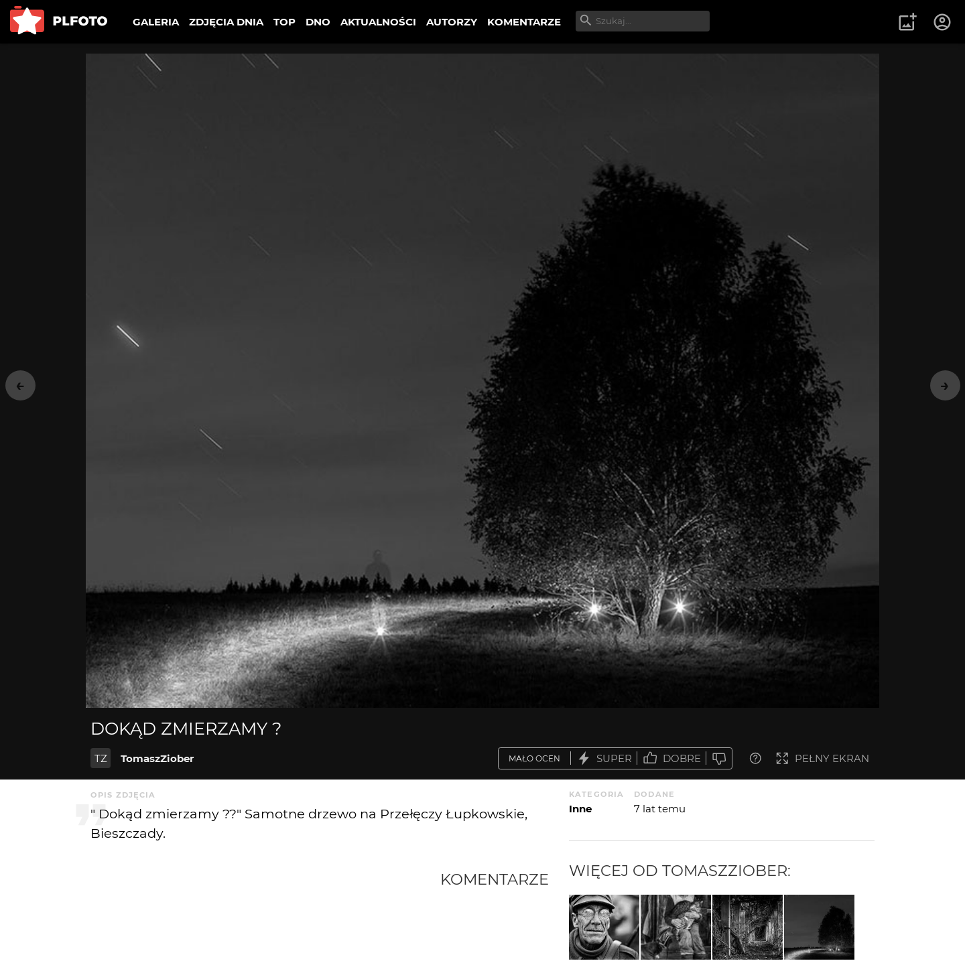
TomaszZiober (157, 758)
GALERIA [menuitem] (156, 21)
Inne (580, 808)
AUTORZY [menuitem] (451, 21)
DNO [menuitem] (318, 21)
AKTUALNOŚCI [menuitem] (378, 21)
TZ (100, 758)
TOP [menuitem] (284, 21)
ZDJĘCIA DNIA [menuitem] (226, 21)
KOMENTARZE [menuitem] (524, 21)
